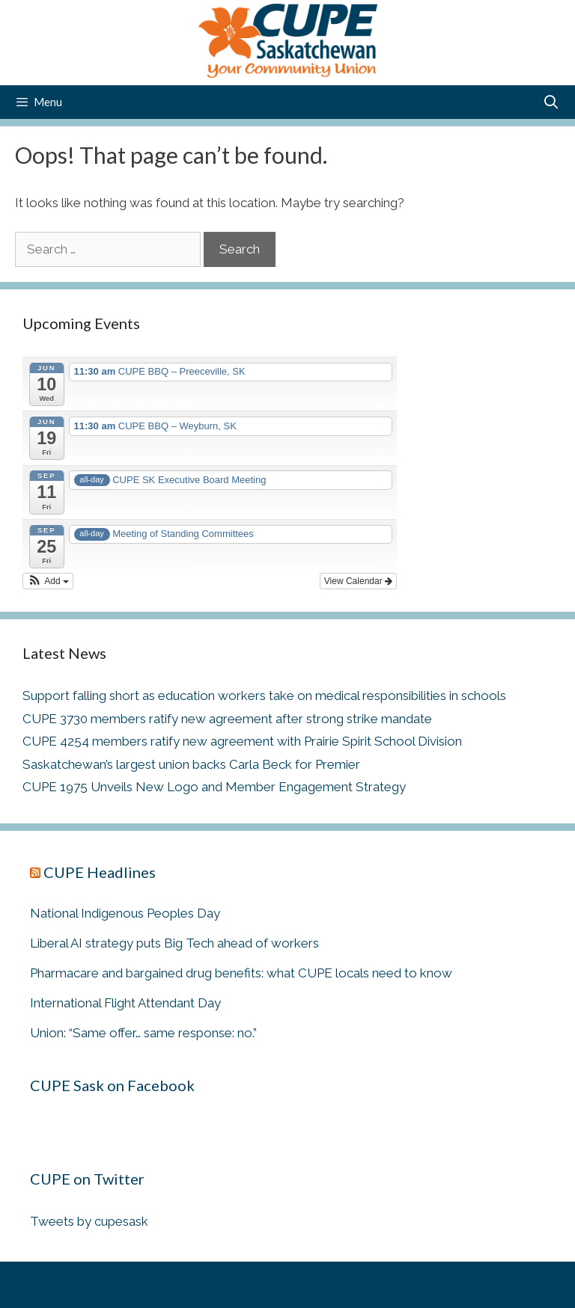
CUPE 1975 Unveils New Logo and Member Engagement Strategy (214, 786)
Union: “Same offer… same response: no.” (143, 1032)
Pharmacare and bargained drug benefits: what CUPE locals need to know (241, 972)
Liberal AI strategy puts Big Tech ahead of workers (174, 943)
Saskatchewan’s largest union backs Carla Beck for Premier (191, 764)
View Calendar (358, 581)
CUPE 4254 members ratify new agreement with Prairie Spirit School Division (242, 741)
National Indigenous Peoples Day (125, 913)
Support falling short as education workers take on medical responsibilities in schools (264, 695)
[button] (48, 581)
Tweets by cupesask (89, 1221)
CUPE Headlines (99, 872)
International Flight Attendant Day (125, 1002)
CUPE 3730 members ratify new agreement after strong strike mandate (227, 718)
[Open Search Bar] (551, 102)
